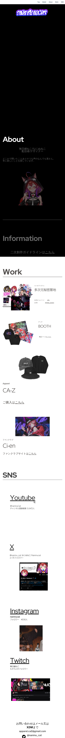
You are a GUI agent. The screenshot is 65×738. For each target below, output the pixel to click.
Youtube (22, 497)
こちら (50, 252)
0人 (25, 619)
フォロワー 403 (17, 619)
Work (56, 2)
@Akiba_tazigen (49, 303)
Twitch (19, 662)
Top (38, 2)
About (50, 2)
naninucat (15, 616)
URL (48, 300)
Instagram (24, 613)
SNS (62, 2)
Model (44, 2)
